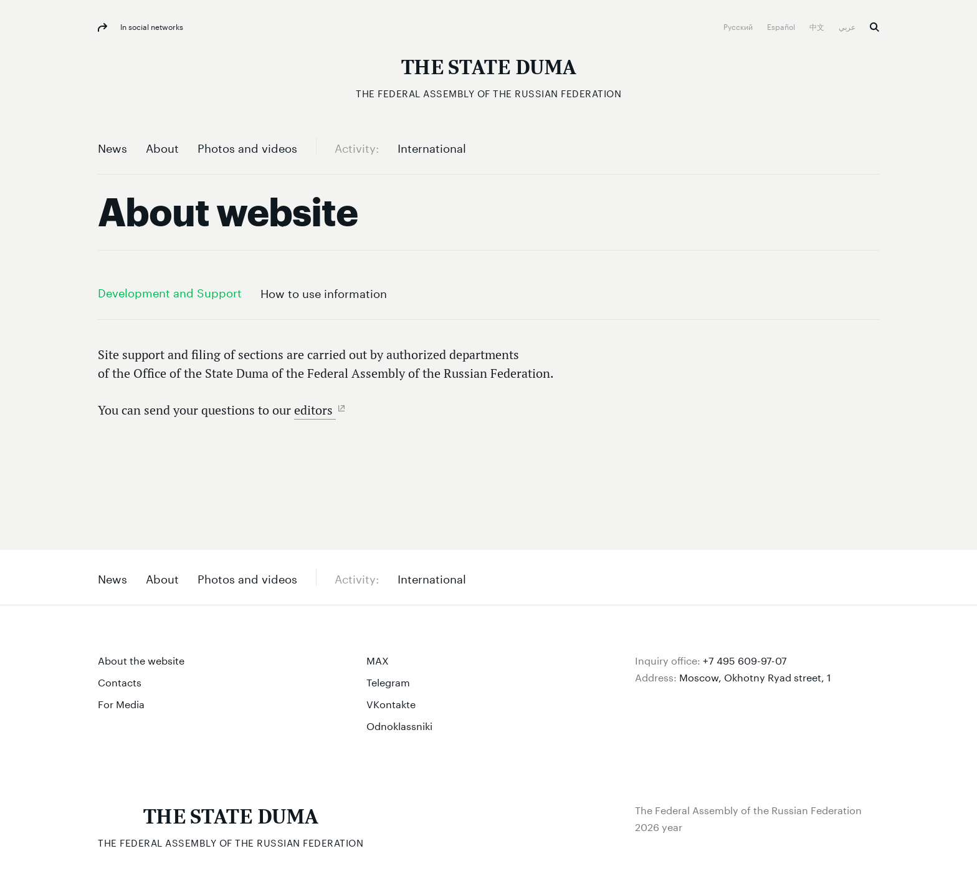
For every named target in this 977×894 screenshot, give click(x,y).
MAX (377, 659)
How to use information (323, 292)
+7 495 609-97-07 (745, 659)
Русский (739, 26)
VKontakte (391, 703)
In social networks (150, 26)
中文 (817, 26)
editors (315, 409)
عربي (848, 26)
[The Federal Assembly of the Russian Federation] (488, 75)
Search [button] (874, 27)
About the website (141, 659)
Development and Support (170, 291)
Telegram (388, 681)
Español (782, 26)
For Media (121, 703)
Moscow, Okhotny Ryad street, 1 (755, 676)
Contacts (119, 681)
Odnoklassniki (399, 725)
